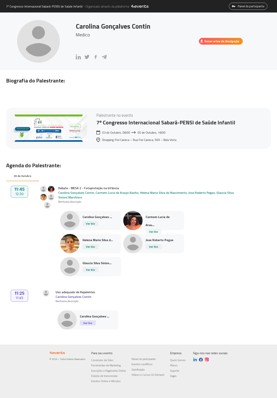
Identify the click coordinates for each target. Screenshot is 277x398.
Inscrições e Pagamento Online (108, 371)
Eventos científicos (142, 364)
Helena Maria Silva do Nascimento (163, 192)
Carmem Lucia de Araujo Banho (117, 192)
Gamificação (138, 369)
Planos (174, 365)
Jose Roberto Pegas (201, 192)
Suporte (174, 371)
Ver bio (90, 223)
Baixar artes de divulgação (219, 41)
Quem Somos (178, 360)
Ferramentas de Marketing (106, 365)
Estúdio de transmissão (104, 376)
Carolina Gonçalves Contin (76, 192)
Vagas (173, 376)
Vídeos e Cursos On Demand (148, 375)
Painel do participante (248, 6)
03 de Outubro (22, 176)
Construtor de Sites (102, 360)
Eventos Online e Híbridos (106, 381)
